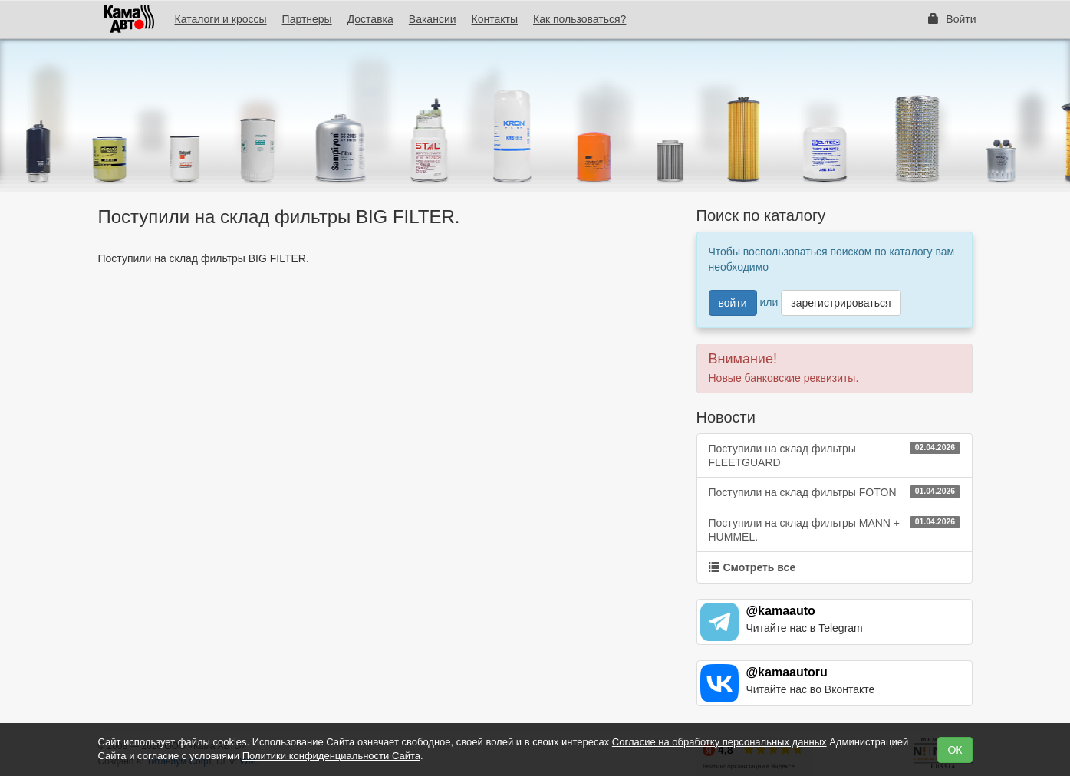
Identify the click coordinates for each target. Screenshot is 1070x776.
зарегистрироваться (841, 303)
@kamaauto (780, 610)
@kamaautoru (787, 672)
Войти (952, 19)
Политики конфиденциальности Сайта (331, 755)
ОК (954, 750)
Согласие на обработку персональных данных (719, 742)
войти (733, 303)
